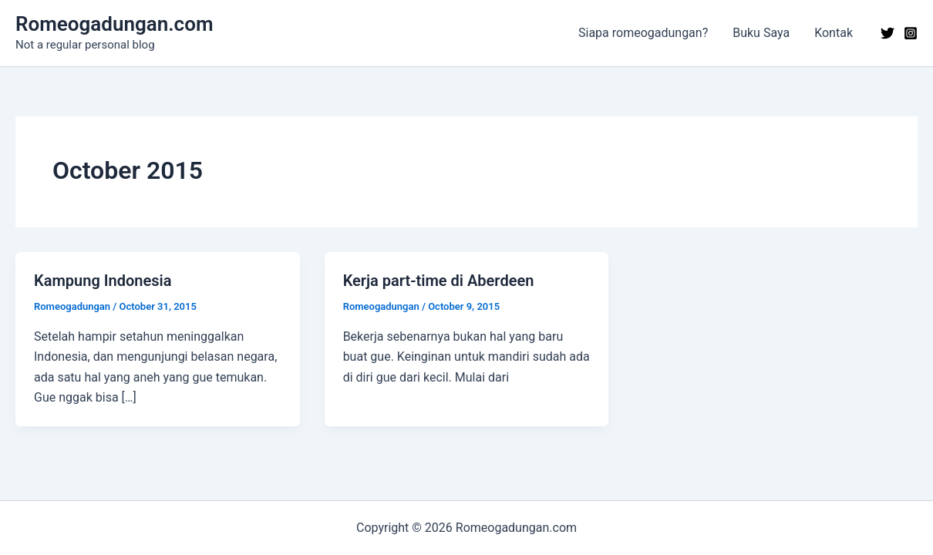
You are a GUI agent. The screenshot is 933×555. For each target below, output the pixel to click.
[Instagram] (911, 33)
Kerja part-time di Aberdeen (438, 280)
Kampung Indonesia (102, 280)
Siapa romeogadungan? (643, 32)
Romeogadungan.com (114, 23)
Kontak (833, 32)
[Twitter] (887, 33)
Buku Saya (761, 32)
